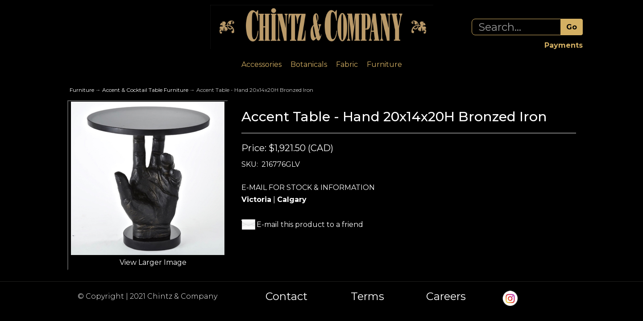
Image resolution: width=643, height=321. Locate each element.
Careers (446, 296)
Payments (563, 45)
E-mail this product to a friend (310, 224)
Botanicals (308, 64)
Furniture (384, 64)
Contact (286, 296)
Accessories (261, 64)
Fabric (347, 64)
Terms (367, 296)
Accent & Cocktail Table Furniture (145, 89)
